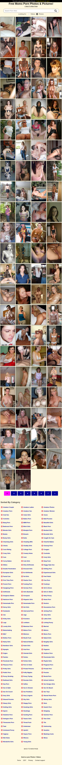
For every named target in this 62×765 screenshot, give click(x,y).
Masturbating (7, 630)
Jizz (4, 615)
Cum (4, 557)
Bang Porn (6, 522)
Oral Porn (26, 649)
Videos (31, 14)
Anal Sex (6, 515)
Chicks (5, 545)
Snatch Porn (48, 707)
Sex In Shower (28, 688)
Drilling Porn (48, 569)
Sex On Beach (48, 688)
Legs (4, 622)
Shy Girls (26, 699)
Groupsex (26, 595)
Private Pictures (28, 668)
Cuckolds (47, 553)
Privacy (30, 760)
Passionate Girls (49, 657)
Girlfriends (6, 592)
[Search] (31, 11)
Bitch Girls (26, 526)
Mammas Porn (28, 626)
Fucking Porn (27, 584)
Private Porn (48, 668)
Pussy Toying (27, 676)
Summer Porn (48, 715)
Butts (25, 538)
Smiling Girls (7, 707)
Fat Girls (26, 576)
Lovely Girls (7, 626)
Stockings (26, 711)
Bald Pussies (48, 519)
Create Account (40, 1)
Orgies (5, 653)
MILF (4, 634)
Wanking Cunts (49, 734)
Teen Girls (47, 718)
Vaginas (5, 734)
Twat (4, 726)
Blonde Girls (7, 530)
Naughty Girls (48, 642)
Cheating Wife (28, 542)
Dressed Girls (27, 569)
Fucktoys (47, 584)
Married (46, 626)
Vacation (46, 730)
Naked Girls (47, 638)
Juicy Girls (47, 615)
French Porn (7, 584)
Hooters (46, 603)
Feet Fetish (47, 576)
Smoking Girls (28, 707)
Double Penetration (9, 569)
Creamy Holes (28, 553)
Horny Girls (7, 607)
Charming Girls (8, 542)
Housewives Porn (49, 607)
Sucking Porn (27, 715)
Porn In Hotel (27, 665)
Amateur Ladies (28, 507)
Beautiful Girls (48, 522)
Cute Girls (26, 561)
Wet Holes (6, 738)
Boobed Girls (48, 530)
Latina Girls (47, 618)
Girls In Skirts (48, 592)
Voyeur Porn (27, 734)
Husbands (6, 611)
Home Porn (47, 599)
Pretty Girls (7, 668)
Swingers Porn (8, 718)
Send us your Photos (28, 757)
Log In (47, 1)
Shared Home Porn (50, 695)
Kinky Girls (6, 618)
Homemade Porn (28, 603)
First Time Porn (8, 580)
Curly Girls (47, 557)
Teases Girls (27, 718)
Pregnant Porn (48, 665)
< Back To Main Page (31, 6)
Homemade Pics (8, 603)
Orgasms (47, 649)
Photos (40, 14)
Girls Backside (28, 592)
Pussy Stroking (8, 676)
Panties (5, 657)
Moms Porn (47, 634)
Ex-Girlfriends (28, 572)
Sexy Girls (6, 695)
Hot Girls (26, 607)
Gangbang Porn (8, 588)
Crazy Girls (6, 553)
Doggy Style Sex (49, 565)
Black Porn (47, 526)
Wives (46, 738)
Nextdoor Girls (8, 645)
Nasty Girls (6, 642)
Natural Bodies (28, 642)
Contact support (40, 760)
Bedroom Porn (8, 526)
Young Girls (27, 741)
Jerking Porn (48, 611)
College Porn (27, 549)
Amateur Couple (8, 507)
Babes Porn (27, 519)
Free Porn (47, 580)
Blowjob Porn (27, 530)
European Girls (8, 572)
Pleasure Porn (7, 665)
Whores (25, 738)
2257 (24, 760)
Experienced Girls (49, 572)
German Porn (27, 588)
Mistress (26, 634)
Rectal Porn (47, 676)
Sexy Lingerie (27, 695)
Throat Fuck (27, 722)
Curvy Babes (7, 561)
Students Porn (8, 715)
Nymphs (6, 649)
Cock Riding (7, 549)
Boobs (5, 534)
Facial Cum (6, 576)
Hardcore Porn (8, 599)
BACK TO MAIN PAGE (31, 749)
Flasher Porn (27, 580)
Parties (25, 657)
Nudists (46, 645)
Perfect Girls (27, 661)
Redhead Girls (8, 680)
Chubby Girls (27, 545)
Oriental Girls (27, 653)
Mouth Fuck (27, 638)
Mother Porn (7, 638)
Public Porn (7, 672)
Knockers (26, 618)
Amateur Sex (27, 511)
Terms (19, 760)
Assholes (6, 519)
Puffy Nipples (27, 672)
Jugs (25, 615)
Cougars (46, 549)
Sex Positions (28, 692)
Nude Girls (26, 645)
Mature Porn (27, 630)
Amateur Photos (49, 507)
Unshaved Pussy (8, 730)
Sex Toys (47, 692)
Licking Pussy (48, 622)
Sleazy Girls (7, 703)
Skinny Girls (48, 699)
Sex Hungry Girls (49, 684)
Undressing (47, 726)
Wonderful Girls (8, 741)
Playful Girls (48, 661)
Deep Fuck (47, 561)
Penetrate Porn (8, 661)
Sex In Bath (7, 688)
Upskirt (25, 730)
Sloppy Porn (27, 703)
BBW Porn (26, 522)
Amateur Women (49, 511)
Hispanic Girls (28, 599)
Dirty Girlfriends (28, 565)
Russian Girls (27, 680)
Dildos (5, 565)
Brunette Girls (48, 534)
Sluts (45, 703)
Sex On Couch (8, 692)
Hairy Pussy (48, 595)
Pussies (46, 672)
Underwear (27, 726)
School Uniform (49, 680)
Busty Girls (6, 538)
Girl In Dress (48, 588)
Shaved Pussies (8, 699)
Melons (46, 630)
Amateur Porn (7, 511)
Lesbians (26, 622)
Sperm (5, 711)
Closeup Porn (48, 545)
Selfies (25, 684)
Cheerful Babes (49, 542)
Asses (46, 515)
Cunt (25, 557)
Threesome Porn (8, 722)
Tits (45, 722)
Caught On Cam (49, 538)
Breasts (25, 534)
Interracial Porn (28, 611)
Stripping (47, 711)
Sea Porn (6, 684)
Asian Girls (27, 515)
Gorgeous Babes (8, 595)
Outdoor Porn (48, 653)
